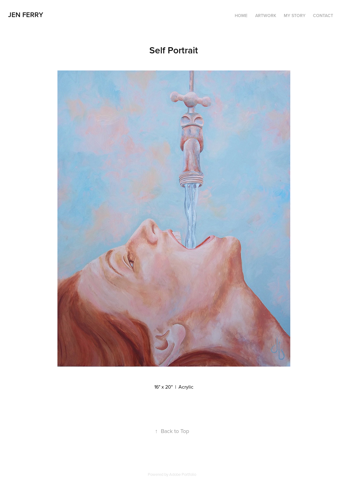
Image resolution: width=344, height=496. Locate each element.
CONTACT (323, 15)
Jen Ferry (25, 15)
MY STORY (295, 15)
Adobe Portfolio (182, 474)
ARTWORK (265, 15)
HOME (241, 15)
